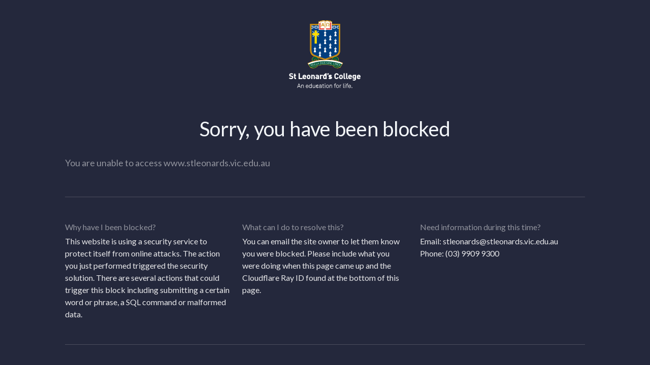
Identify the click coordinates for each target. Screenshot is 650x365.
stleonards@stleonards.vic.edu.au (500, 241)
